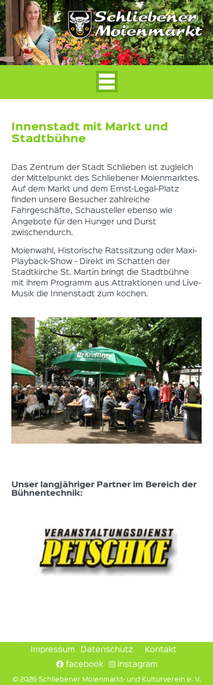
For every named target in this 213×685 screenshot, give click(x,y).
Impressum (53, 649)
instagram (133, 664)
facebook (79, 664)
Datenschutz (107, 649)
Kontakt (161, 649)
